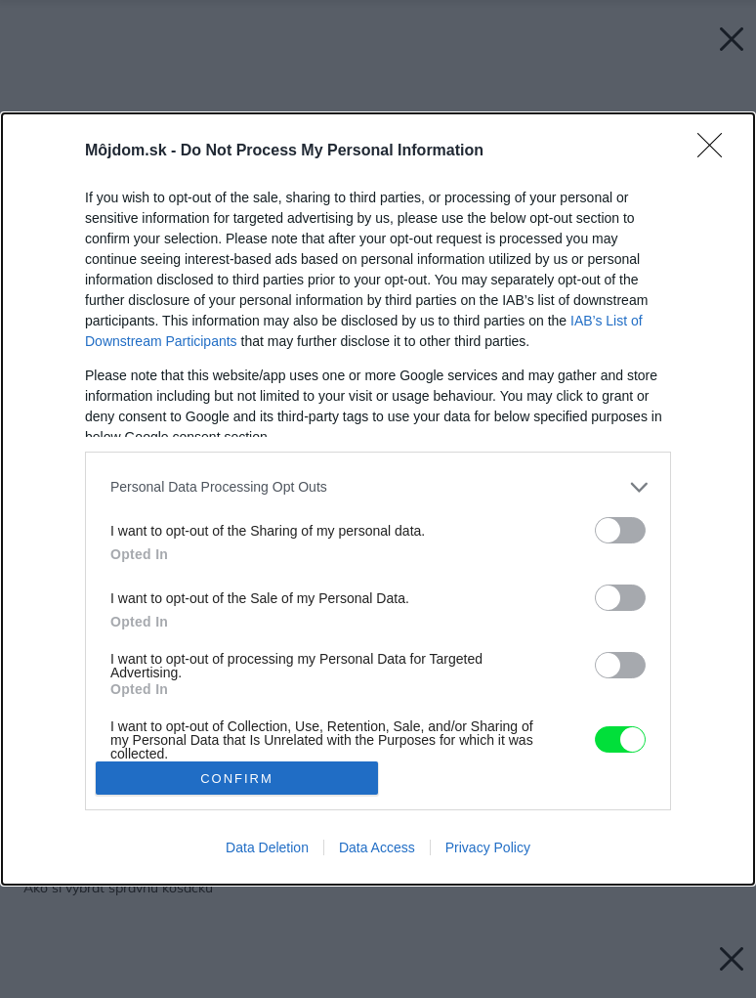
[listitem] (378, 487)
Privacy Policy (487, 847)
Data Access (377, 847)
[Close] (716, 151)
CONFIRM (236, 778)
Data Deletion (267, 847)
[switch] (620, 530)
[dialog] (378, 499)
